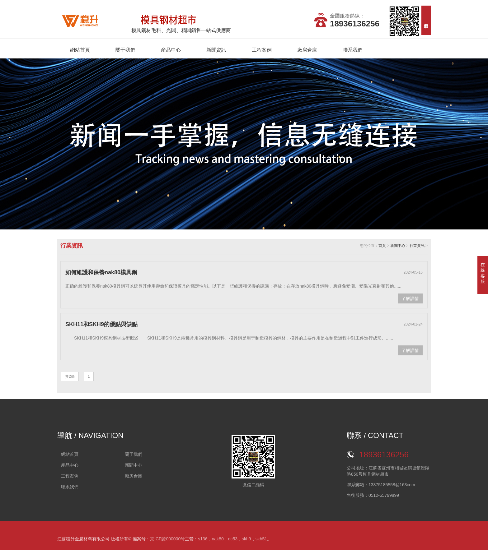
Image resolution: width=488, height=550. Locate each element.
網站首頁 (80, 50)
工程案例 (262, 50)
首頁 (382, 245)
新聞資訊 (216, 50)
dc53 (232, 538)
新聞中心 (397, 245)
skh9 (246, 538)
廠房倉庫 (307, 50)
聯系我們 (353, 50)
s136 (202, 538)
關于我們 (125, 50)
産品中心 (171, 50)
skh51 (261, 538)
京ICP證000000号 (167, 538)
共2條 (70, 376)
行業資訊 (417, 245)
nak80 (218, 538)
